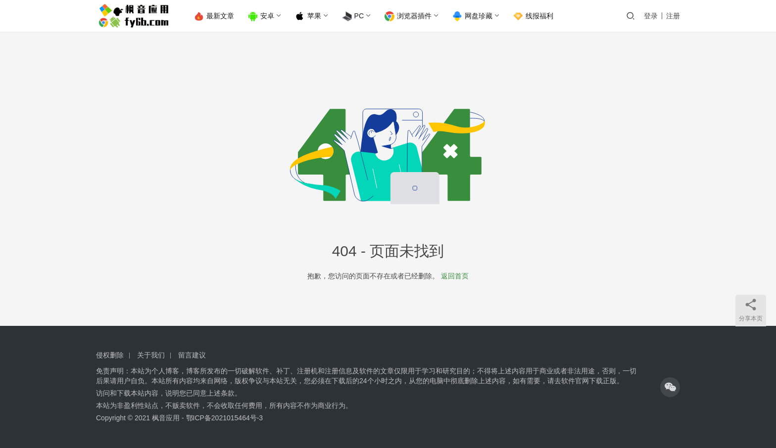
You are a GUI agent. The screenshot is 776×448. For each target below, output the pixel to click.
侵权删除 (110, 355)
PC (353, 16)
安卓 (261, 16)
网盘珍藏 (473, 16)
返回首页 (455, 276)
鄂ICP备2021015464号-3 (224, 418)
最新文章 (214, 16)
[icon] (670, 387)
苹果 (308, 16)
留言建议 (192, 355)
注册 (673, 16)
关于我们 (151, 355)
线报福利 (534, 16)
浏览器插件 (408, 16)
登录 (651, 16)
